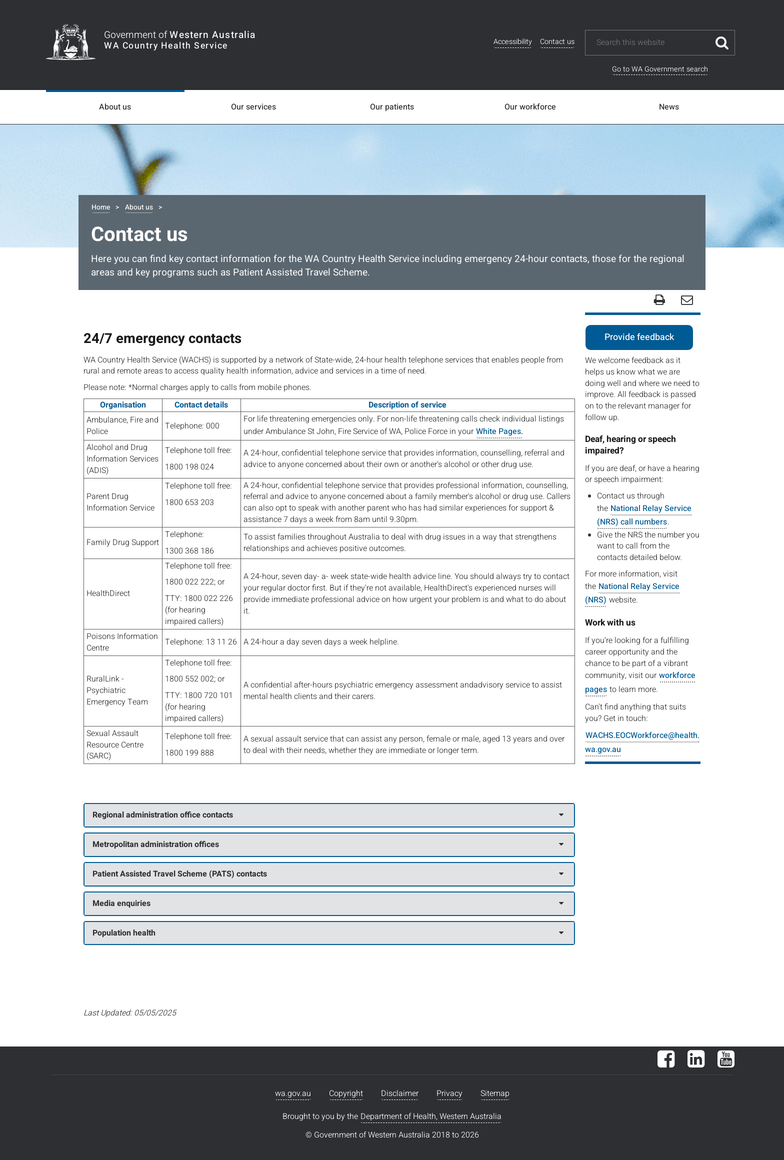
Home (101, 207)
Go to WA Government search (660, 69)
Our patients (392, 107)
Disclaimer (399, 1094)
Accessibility (513, 41)
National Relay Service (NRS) (632, 593)
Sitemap (495, 1094)
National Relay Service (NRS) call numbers (644, 515)
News (669, 107)
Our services (253, 107)
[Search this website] (653, 42)
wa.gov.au (293, 1094)
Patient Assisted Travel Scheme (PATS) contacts (328, 874)
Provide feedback (639, 337)
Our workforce (530, 107)
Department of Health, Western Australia (431, 1116)
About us (115, 107)
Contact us (557, 41)
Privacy (449, 1094)
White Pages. (499, 432)
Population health (328, 933)
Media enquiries (328, 904)
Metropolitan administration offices (328, 844)
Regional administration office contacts (328, 815)
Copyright (346, 1094)
